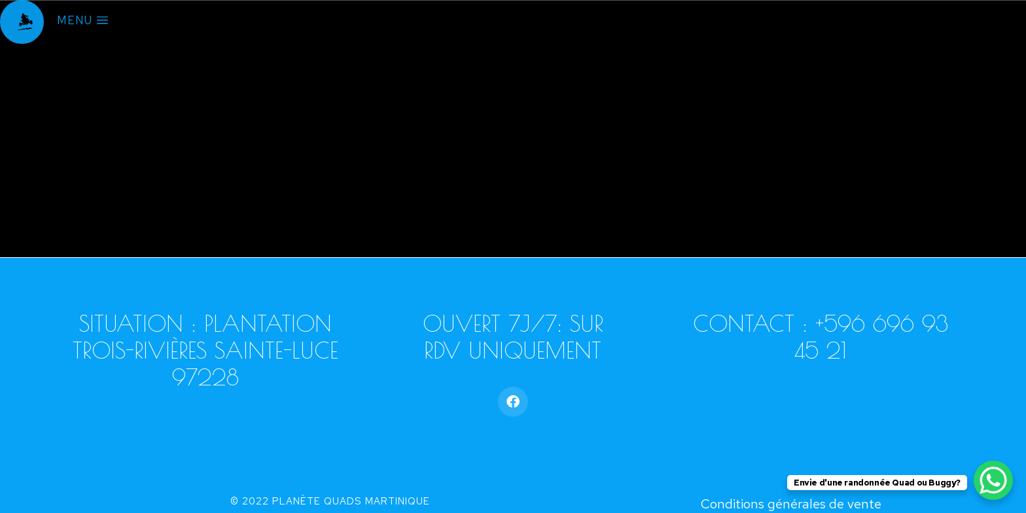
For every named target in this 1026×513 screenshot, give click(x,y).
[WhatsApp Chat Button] (993, 480)
